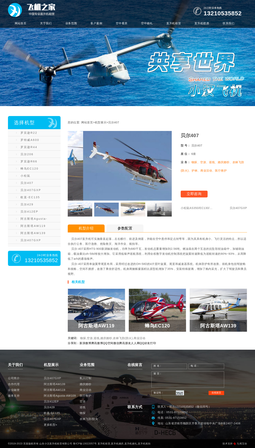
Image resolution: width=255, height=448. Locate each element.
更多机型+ (50, 424)
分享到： (73, 343)
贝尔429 (24, 204)
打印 (153, 343)
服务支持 (14, 395)
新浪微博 (85, 343)
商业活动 (85, 389)
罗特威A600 (27, 140)
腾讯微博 (97, 343)
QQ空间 (108, 343)
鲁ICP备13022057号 (85, 443)
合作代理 (14, 384)
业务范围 (71, 23)
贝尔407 (24, 182)
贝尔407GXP (28, 190)
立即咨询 (194, 194)
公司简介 (14, 378)
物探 (82, 413)
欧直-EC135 (28, 197)
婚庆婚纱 (85, 384)
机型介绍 (86, 228)
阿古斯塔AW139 (31, 233)
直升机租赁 (173, 23)
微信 (116, 343)
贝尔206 (24, 154)
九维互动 (240, 443)
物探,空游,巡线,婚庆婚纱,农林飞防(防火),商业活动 (112, 338)
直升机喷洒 (201, 23)
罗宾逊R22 (26, 132)
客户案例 (96, 23)
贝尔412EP (27, 211)
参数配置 (125, 228)
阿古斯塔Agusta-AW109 (31, 219)
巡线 (82, 407)
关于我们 (46, 23)
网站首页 (20, 23)
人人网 (135, 343)
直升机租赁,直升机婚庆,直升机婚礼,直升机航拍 (124, 443)
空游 (82, 401)
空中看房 (122, 23)
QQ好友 (145, 343)
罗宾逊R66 (26, 161)
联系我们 (228, 23)
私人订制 (85, 378)
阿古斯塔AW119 (31, 225)
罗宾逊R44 (26, 147)
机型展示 (101, 122)
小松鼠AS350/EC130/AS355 (34, 176)
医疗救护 (85, 395)
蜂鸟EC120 (27, 168)
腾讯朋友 (125, 343)
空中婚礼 (147, 23)
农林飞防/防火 (89, 419)
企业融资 (14, 389)
